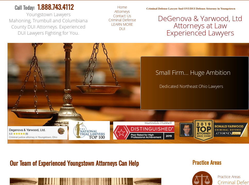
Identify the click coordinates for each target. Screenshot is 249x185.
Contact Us (122, 15)
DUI (122, 28)
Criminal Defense (122, 19)
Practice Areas (229, 176)
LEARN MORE (122, 24)
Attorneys (122, 11)
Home (122, 7)
